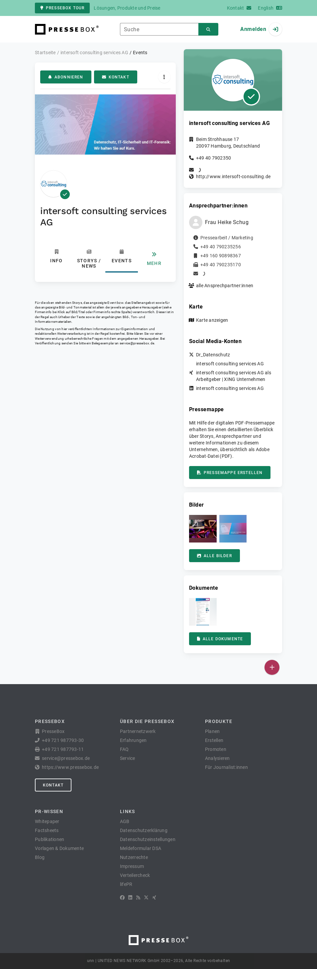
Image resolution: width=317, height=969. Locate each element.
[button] (203, 529)
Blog (40, 857)
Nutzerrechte (134, 857)
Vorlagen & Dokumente (59, 848)
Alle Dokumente (220, 639)
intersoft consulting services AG (230, 363)
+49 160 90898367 (220, 255)
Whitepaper (47, 821)
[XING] (154, 897)
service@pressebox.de (137, 343)
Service (127, 758)
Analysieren (217, 758)
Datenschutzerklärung (143, 830)
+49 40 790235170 (220, 264)
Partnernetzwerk (138, 731)
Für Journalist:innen (226, 767)
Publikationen (49, 839)
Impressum (132, 866)
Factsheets (47, 830)
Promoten (215, 749)
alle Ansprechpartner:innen (225, 285)
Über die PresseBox (147, 721)
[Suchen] (208, 29)
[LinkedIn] (130, 897)
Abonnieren (65, 77)
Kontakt (115, 77)
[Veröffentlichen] (271, 667)
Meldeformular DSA (140, 848)
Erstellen (214, 740)
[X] (146, 897)
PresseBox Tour (62, 8)
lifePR (126, 884)
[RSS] (138, 897)
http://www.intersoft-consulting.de (233, 176)
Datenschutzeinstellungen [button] (147, 839)
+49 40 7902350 (213, 158)
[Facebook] (122, 897)
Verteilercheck (135, 875)
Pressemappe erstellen (230, 472)
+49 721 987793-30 (63, 740)
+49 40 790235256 (220, 246)
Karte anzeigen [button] (212, 320)
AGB (125, 821)
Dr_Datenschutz (213, 354)
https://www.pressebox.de (70, 767)
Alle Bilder (214, 555)
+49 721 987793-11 (63, 749)
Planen (212, 731)
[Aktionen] (164, 77)
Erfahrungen (133, 740)
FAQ (124, 749)
